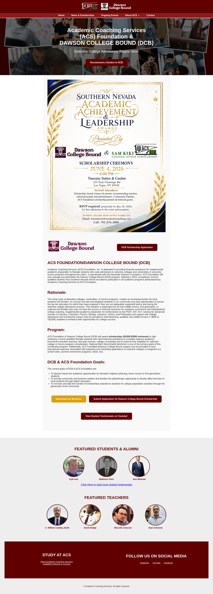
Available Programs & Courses (56, 564)
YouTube (156, 563)
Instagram (144, 563)
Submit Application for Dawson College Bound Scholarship (125, 399)
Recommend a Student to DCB (106, 62)
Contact (150, 15)
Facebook (168, 563)
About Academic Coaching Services (57, 562)
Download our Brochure (69, 399)
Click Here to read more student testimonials (106, 484)
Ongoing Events (109, 15)
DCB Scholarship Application (137, 247)
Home (61, 15)
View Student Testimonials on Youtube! (106, 416)
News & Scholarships (82, 15)
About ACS (131, 15)
